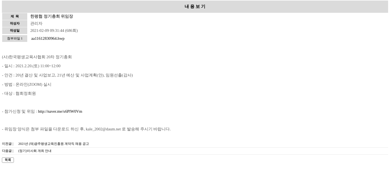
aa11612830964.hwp (48, 38)
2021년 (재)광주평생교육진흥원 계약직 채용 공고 (53, 144)
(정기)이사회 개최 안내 (34, 151)
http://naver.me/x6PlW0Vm (60, 111)
